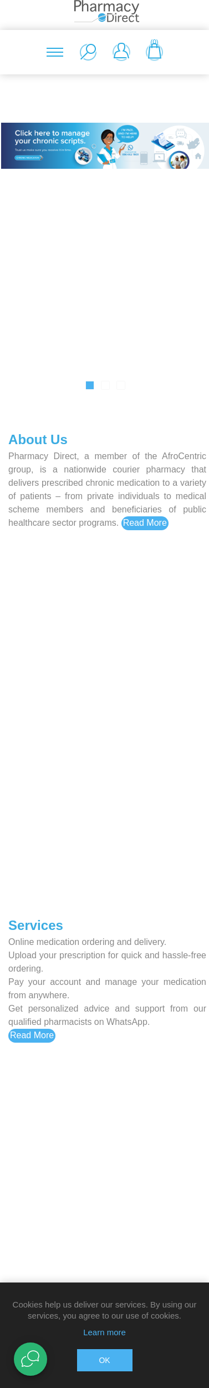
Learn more (104, 1332)
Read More (145, 522)
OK (104, 1360)
